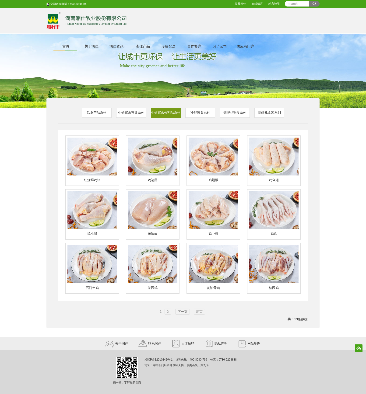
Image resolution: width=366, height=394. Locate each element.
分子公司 (220, 46)
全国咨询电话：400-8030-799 (66, 4)
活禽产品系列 (96, 112)
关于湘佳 (91, 46)
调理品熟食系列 (234, 112)
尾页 (199, 312)
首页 (65, 46)
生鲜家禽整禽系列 (131, 112)
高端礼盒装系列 (269, 112)
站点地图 (274, 3)
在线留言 (257, 3)
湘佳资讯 (116, 46)
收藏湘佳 (240, 3)
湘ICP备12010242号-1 (158, 359)
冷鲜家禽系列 (200, 112)
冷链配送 (169, 46)
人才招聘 (183, 343)
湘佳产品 (143, 46)
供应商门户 (245, 46)
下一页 (182, 312)
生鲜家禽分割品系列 (165, 112)
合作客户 (194, 46)
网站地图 (249, 343)
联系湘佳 (149, 343)
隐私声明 (216, 343)
